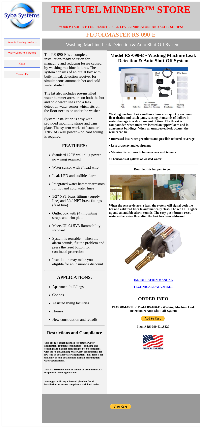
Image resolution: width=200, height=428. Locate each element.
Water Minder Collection (22, 52)
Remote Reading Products (21, 42)
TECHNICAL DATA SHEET (153, 286)
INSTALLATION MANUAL (153, 280)
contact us (22, 74)
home (21, 63)
